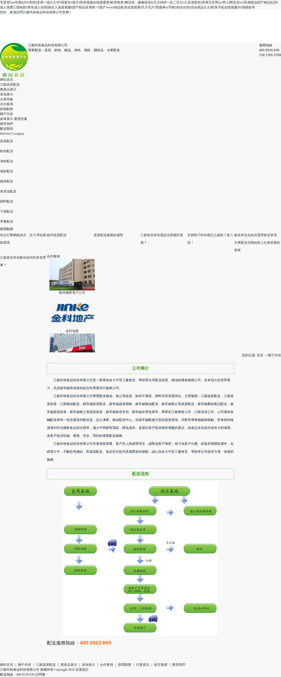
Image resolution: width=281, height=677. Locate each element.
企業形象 (6, 99)
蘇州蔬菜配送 (57, 235)
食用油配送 (8, 191)
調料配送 (6, 201)
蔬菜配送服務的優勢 (108, 235)
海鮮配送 (6, 171)
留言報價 (160, 664)
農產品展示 (8, 89)
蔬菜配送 (6, 141)
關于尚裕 (6, 114)
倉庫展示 (6, 119)
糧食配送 (6, 181)
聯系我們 (6, 124)
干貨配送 (6, 211)
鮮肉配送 (6, 151)
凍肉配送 (6, 161)
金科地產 (72, 332)
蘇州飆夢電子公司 (72, 293)
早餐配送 (6, 221)
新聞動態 (6, 109)
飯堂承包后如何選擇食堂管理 (255, 235)
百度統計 (82, 669)
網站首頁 (6, 79)
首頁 (260, 355)
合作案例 (6, 104)
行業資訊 (142, 664)
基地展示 (6, 94)
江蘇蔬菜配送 (10, 84)
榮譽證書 (20, 119)
